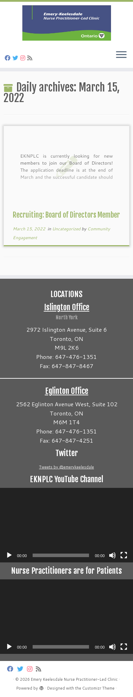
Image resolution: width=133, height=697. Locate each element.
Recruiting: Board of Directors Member (66, 215)
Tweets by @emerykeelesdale (66, 467)
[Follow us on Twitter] (16, 58)
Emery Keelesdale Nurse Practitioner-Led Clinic (74, 679)
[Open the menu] (121, 55)
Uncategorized (67, 229)
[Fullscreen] (123, 555)
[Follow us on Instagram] (23, 58)
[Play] (9, 555)
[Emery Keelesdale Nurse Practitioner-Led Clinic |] (66, 23)
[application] (66, 525)
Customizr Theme (98, 688)
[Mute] (112, 555)
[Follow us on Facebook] (8, 58)
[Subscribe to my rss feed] (30, 58)
